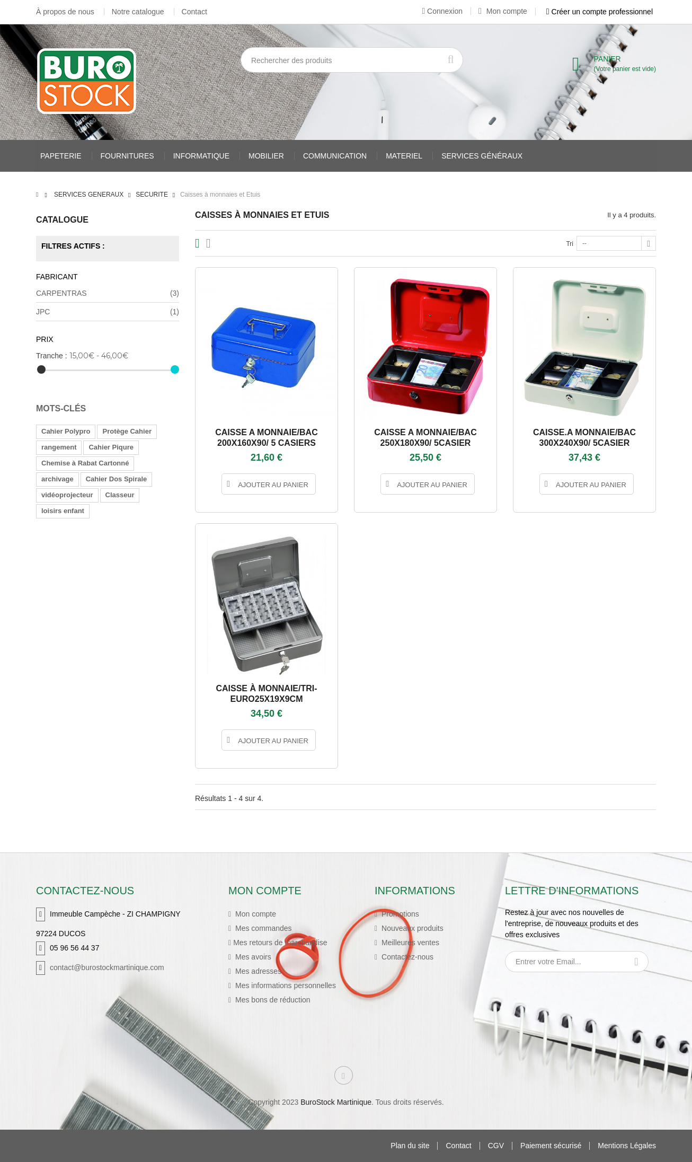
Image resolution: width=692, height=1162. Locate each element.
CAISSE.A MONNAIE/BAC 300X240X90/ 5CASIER (584, 437)
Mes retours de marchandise (280, 942)
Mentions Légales (627, 1146)
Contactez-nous (406, 957)
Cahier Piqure (111, 447)
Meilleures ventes (409, 942)
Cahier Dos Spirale (116, 479)
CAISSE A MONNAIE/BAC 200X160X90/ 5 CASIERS (266, 437)
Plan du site (410, 1146)
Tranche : (51, 355)
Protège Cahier (126, 431)
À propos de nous (65, 11)
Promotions (399, 914)
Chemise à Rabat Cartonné (85, 463)
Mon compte (502, 11)
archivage (57, 479)
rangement (58, 447)
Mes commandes (262, 928)
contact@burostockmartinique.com (107, 967)
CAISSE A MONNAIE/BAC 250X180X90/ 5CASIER (425, 437)
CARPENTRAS (107, 293)
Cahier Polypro (65, 431)
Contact (194, 11)
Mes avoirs (252, 957)
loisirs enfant (62, 511)
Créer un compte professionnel (599, 12)
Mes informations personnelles (284, 985)
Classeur (120, 495)
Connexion (442, 11)
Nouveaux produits (411, 928)
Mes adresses (257, 971)
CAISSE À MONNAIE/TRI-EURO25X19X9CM (266, 693)
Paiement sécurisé (550, 1146)
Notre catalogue (138, 11)
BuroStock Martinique (335, 1102)
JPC (107, 312)
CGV (496, 1146)
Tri (569, 244)
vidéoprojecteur (67, 495)
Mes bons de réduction (271, 1000)
